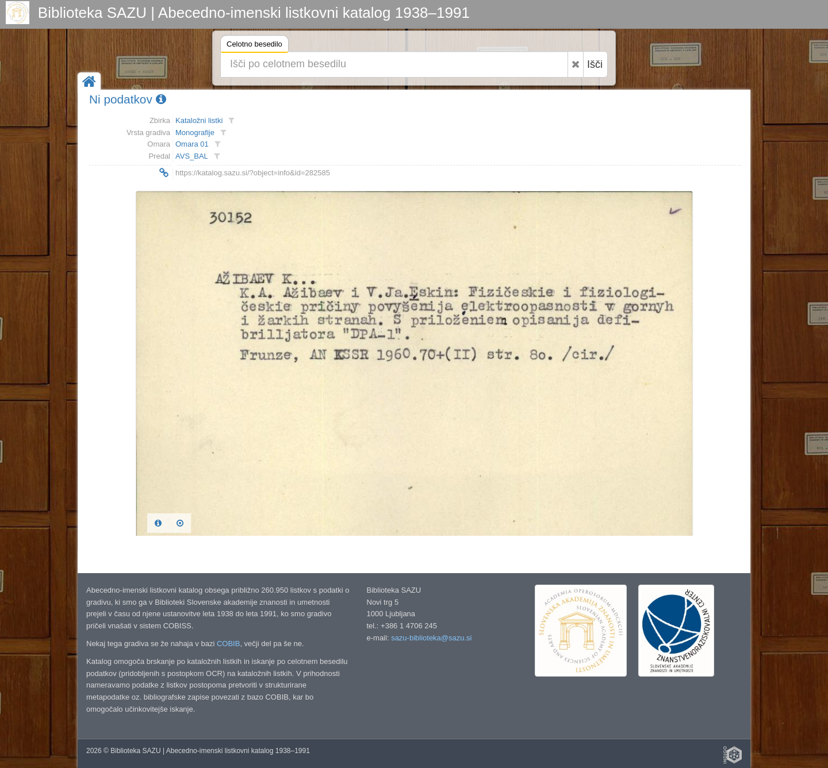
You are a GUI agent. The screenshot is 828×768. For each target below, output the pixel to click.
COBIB (228, 643)
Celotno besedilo (254, 46)
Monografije (194, 132)
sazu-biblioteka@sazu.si (431, 637)
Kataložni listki (199, 120)
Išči (595, 64)
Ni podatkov (127, 99)
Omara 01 (192, 144)
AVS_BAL (191, 156)
